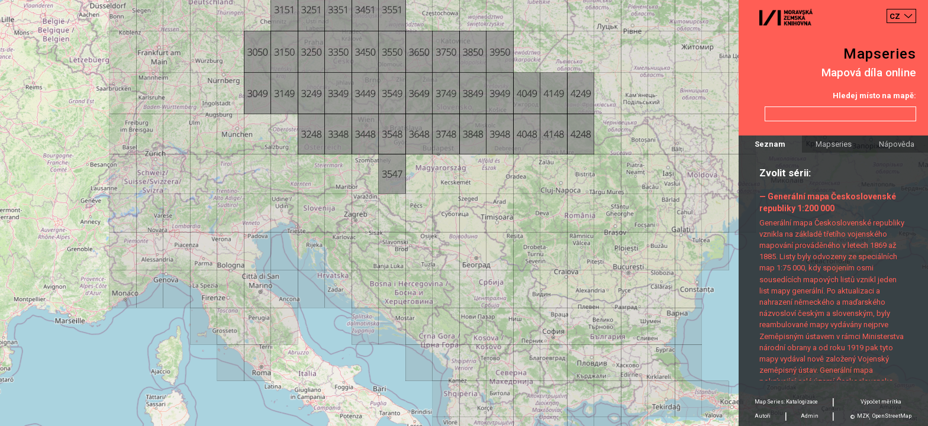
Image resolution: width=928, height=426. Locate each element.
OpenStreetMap (891, 416)
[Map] (464, 213)
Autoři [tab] (763, 416)
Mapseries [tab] (834, 144)
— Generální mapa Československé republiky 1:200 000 (827, 202)
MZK (863, 416)
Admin (810, 416)
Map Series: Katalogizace (786, 402)
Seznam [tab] (770, 144)
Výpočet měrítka (881, 402)
